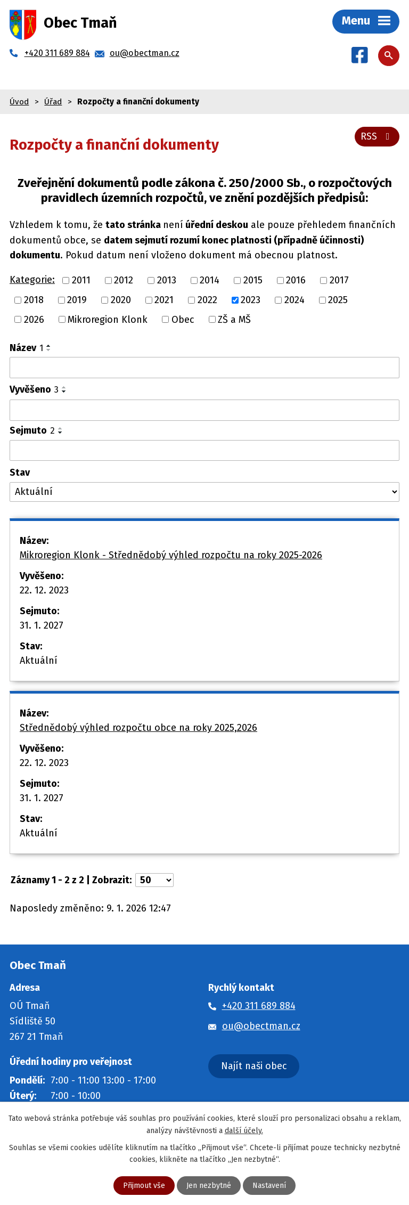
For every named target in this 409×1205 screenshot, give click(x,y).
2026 (34, 319)
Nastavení (269, 1185)
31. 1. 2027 (41, 625)
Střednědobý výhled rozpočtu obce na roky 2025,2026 (138, 728)
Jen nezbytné (208, 1185)
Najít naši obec (254, 1066)
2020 (121, 300)
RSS (377, 136)
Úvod (19, 102)
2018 (34, 300)
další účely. (244, 1130)
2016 (296, 280)
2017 (339, 280)
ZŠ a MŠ (234, 319)
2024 (294, 300)
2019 (77, 300)
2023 (250, 300)
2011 (81, 280)
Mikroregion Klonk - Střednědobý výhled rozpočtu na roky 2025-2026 (171, 555)
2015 (253, 280)
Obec (182, 319)
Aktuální (39, 660)
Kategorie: (32, 280)
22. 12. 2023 (44, 590)
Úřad (53, 102)
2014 (209, 280)
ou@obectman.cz (261, 1026)
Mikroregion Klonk (108, 319)
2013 (166, 280)
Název (26, 348)
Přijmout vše (144, 1185)
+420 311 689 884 (259, 1006)
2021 (164, 300)
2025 (338, 300)
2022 (207, 300)
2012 (123, 280)
